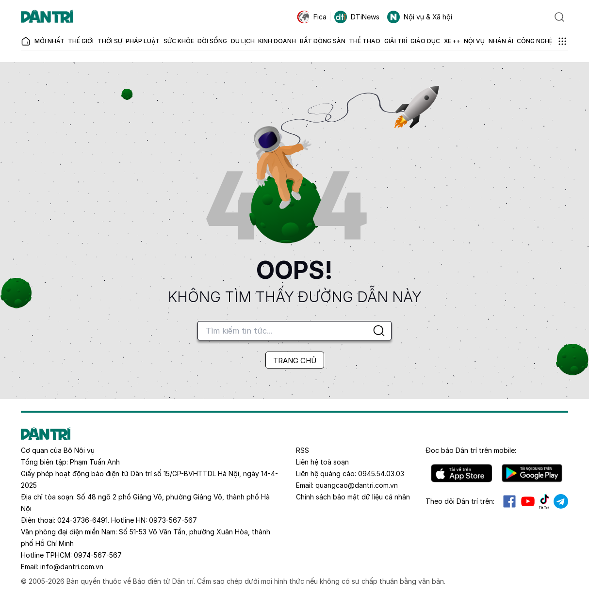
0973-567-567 (173, 520)
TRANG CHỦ (294, 360)
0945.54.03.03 (381, 473)
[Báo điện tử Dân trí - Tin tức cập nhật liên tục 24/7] (47, 17)
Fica (312, 17)
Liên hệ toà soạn (322, 462)
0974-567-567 (98, 555)
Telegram (561, 501)
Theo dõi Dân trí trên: (459, 501)
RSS (302, 450)
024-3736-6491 (82, 520)
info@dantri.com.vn (71, 566)
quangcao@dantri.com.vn (356, 485)
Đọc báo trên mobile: (470, 450)
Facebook (509, 501)
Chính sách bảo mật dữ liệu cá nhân (353, 497)
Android (532, 473)
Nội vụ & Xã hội (419, 17)
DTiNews (356, 17)
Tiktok (544, 501)
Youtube (528, 501)
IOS (461, 473)
